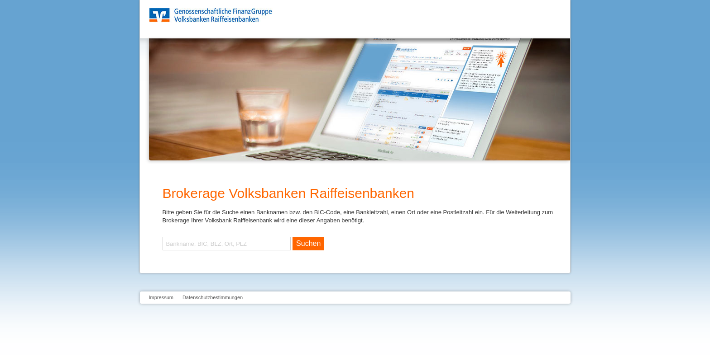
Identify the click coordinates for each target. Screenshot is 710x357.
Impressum (161, 297)
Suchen (308, 243)
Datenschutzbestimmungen (212, 297)
